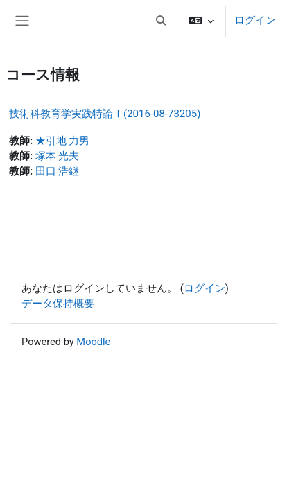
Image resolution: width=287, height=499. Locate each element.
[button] (160, 21)
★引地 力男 (62, 140)
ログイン (255, 20)
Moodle (93, 341)
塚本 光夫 (57, 156)
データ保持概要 (57, 303)
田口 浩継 (57, 171)
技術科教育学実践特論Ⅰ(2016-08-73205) (104, 113)
